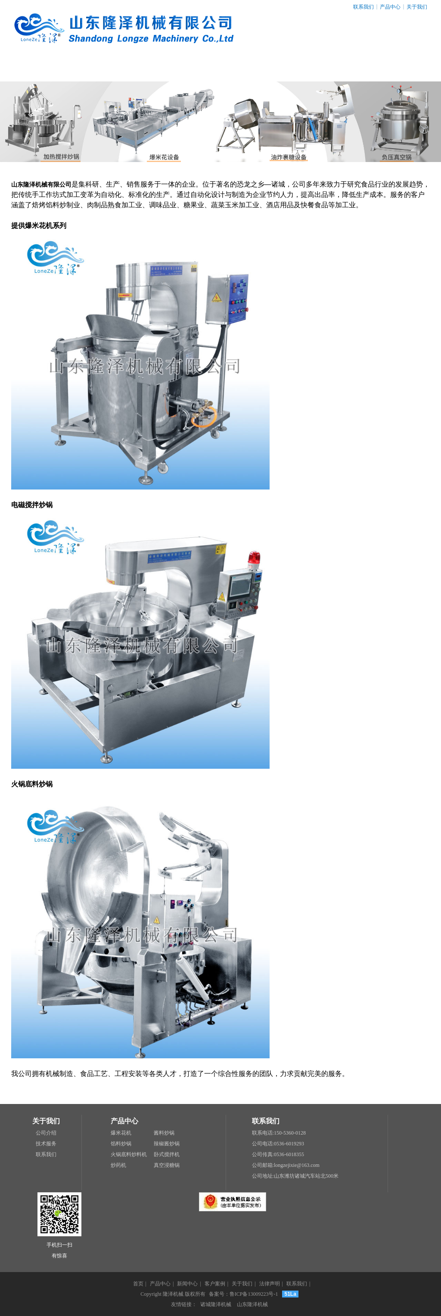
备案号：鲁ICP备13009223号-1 (243, 1294)
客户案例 (220, 68)
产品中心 (390, 6)
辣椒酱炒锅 (167, 1144)
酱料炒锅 (164, 1133)
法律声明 (340, 68)
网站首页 (41, 68)
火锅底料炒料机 (129, 1154)
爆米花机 (121, 1133)
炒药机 (118, 1165)
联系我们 (363, 6)
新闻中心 (160, 68)
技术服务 (46, 1144)
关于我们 (417, 6)
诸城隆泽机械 (215, 1304)
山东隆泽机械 (252, 1304)
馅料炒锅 (121, 1144)
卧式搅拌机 (167, 1154)
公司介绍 (46, 1133)
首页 (138, 1284)
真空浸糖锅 (167, 1165)
